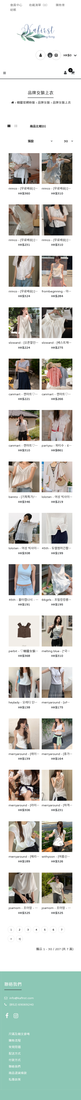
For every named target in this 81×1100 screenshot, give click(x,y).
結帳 (13, 9)
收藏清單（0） (39, 4)
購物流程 (15, 1040)
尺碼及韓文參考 (19, 1033)
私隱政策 (15, 1079)
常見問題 (15, 1046)
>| (20, 939)
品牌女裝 (44, 102)
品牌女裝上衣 (62, 102)
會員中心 (16, 4)
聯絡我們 (15, 1066)
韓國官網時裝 (26, 102)
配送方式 (15, 1053)
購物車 (60, 4)
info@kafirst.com (22, 998)
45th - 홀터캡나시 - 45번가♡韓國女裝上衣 (37, 599)
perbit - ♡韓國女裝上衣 (25, 651)
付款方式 (15, 1059)
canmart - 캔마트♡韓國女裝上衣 (31, 394)
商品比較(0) (38, 126)
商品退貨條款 (18, 1072)
